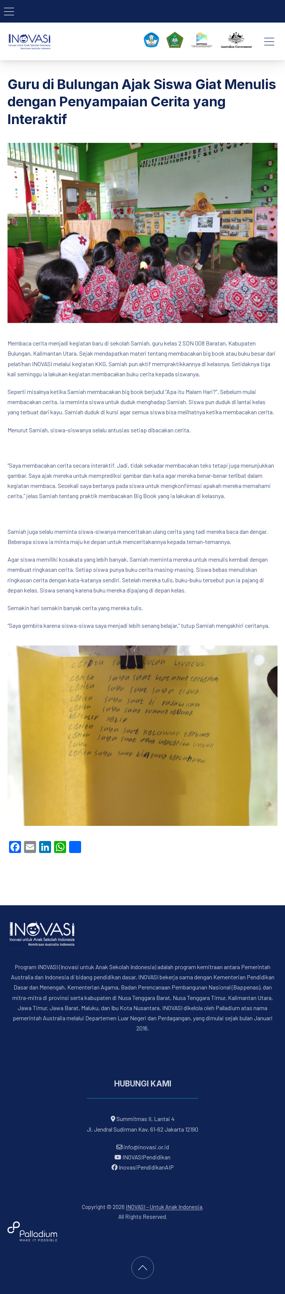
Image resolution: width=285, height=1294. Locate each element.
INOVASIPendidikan (142, 1157)
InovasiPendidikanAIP (143, 1167)
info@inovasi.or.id (145, 1146)
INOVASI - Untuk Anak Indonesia (164, 1206)
